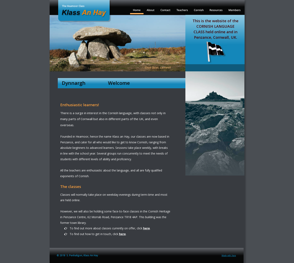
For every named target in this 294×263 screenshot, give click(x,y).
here (146, 228)
